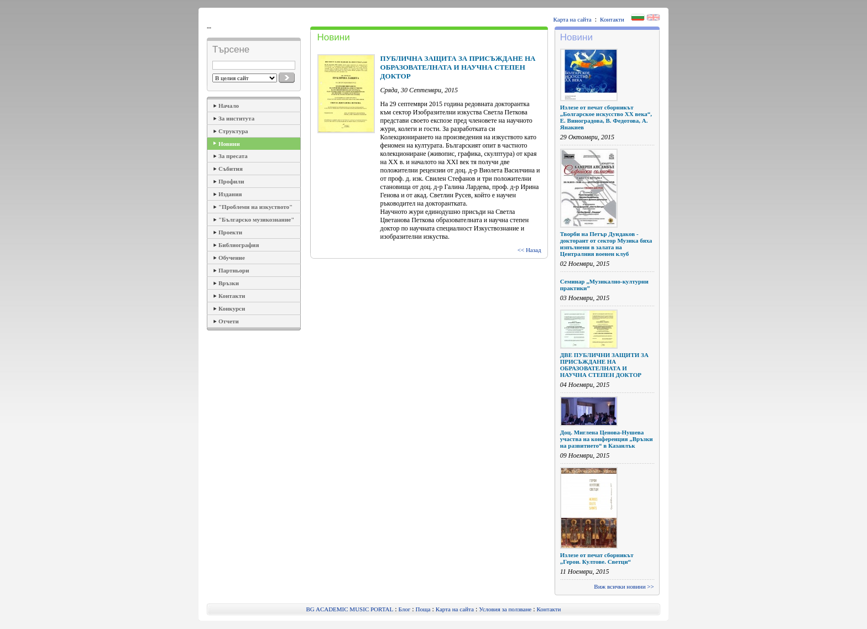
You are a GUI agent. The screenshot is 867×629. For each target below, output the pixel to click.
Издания (230, 194)
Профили (231, 181)
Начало (228, 105)
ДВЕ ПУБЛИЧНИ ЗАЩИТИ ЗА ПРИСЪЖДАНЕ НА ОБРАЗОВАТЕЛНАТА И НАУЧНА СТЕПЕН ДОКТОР (604, 365)
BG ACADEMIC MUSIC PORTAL (350, 609)
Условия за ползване (505, 609)
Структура (233, 131)
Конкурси (231, 308)
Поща (423, 609)
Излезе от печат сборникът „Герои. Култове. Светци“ (597, 558)
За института (236, 118)
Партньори (233, 270)
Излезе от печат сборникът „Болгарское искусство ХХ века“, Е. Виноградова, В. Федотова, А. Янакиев (606, 117)
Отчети (228, 321)
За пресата (233, 156)
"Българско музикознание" (256, 219)
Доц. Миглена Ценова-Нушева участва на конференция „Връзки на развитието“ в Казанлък (606, 439)
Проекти (230, 232)
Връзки (228, 283)
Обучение (231, 257)
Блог (405, 609)
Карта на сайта (572, 19)
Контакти (612, 19)
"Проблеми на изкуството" (255, 206)
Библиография (238, 245)
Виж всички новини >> (624, 586)
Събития (230, 168)
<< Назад (529, 250)
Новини (229, 143)
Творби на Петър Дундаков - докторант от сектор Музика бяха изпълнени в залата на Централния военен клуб (606, 243)
